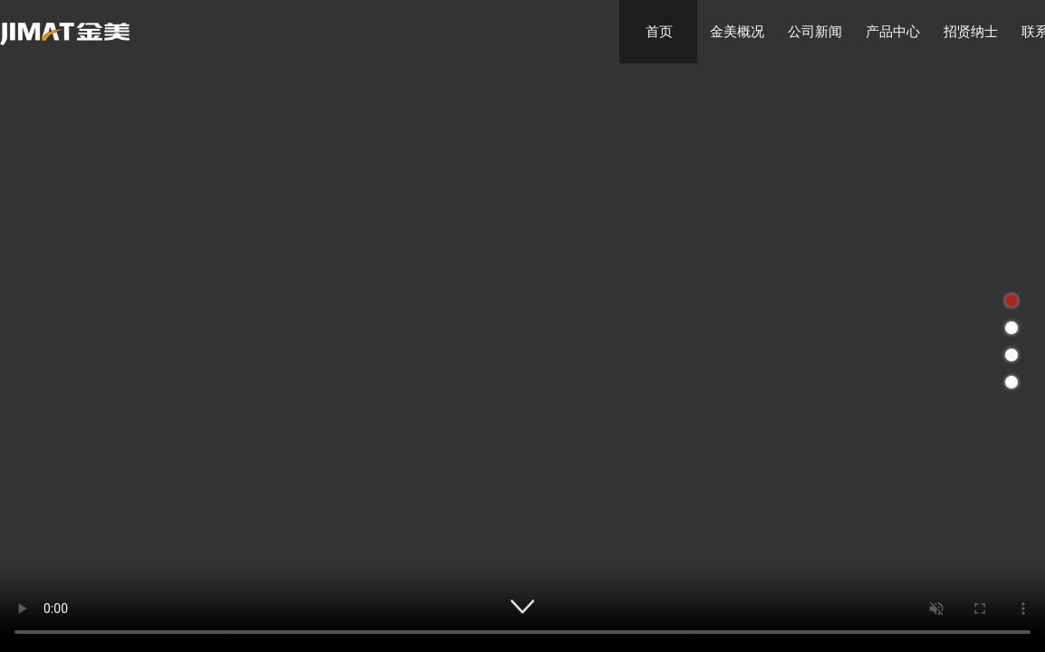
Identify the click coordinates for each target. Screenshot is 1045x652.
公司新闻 (815, 31)
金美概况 (737, 31)
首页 (659, 31)
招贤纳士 (971, 31)
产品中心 (893, 31)
